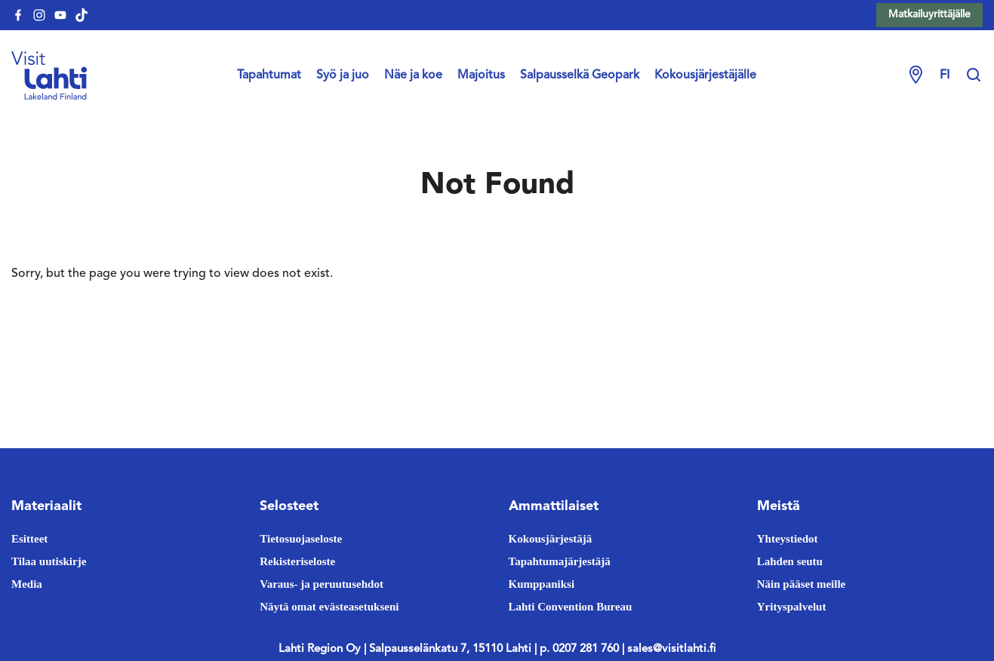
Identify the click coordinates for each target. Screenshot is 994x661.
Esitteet (29, 539)
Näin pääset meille (801, 584)
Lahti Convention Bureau (570, 607)
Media (26, 584)
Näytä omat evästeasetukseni (329, 607)
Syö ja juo (342, 75)
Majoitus (481, 75)
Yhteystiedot (787, 539)
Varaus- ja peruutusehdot (321, 584)
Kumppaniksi (542, 584)
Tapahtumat (269, 75)
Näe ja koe (413, 75)
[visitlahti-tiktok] (81, 15)
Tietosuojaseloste (301, 539)
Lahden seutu (790, 561)
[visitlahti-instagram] (39, 15)
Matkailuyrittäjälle (929, 14)
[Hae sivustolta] (974, 75)
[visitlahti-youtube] (60, 15)
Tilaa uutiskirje (48, 561)
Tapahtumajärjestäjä (560, 561)
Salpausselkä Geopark (579, 75)
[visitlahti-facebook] (18, 15)
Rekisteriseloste (297, 561)
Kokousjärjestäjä (550, 539)
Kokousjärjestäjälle (705, 75)
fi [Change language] (944, 75)
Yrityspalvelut (791, 607)
